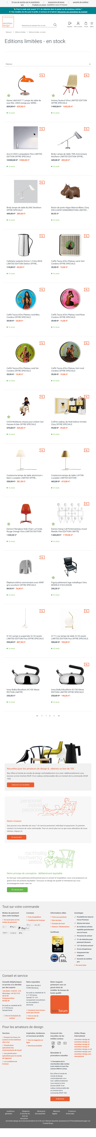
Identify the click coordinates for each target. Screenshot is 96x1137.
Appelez (69, 26)
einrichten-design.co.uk (83, 1049)
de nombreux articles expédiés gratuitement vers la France (84, 929)
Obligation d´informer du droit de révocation (25, 1115)
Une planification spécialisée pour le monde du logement (12, 1055)
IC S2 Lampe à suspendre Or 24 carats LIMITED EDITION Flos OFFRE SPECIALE (25, 637)
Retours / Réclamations (59, 927)
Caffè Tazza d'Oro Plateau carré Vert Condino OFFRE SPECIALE (68, 262)
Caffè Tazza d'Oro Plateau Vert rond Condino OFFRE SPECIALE (67, 369)
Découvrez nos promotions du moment (72, 12)
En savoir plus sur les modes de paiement (10, 921)
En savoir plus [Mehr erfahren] (17, 889)
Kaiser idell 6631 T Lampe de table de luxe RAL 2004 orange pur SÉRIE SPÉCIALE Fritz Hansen (24, 101)
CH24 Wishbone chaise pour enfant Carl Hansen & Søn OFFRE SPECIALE (25, 423)
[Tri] (48, 64)
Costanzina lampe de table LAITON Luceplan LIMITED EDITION (67, 476)
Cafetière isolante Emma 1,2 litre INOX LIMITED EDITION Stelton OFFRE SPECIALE (24, 262)
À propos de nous (57, 923)
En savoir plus (17, 837)
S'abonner (60, 1098)
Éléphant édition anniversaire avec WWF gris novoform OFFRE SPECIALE (25, 583)
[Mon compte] (69, 24)
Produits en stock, (39, 5)
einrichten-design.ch (82, 1044)
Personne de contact (83, 935)
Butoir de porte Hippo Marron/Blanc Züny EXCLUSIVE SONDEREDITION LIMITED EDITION (70, 208)
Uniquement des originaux (81, 954)
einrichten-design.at (81, 1042)
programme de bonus (56, 2)
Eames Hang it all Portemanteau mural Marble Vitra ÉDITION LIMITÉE (69, 530)
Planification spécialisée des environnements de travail (12, 1047)
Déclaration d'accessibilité (40, 1112)
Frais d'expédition (33, 917)
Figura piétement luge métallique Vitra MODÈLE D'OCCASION (69, 583)
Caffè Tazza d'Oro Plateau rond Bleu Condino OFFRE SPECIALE (23, 316)
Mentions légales (56, 1112)
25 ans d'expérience (82, 949)
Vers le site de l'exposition (32, 1017)
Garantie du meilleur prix (83, 960)
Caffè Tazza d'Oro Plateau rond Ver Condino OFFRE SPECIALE (23, 369)
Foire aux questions (58, 917)
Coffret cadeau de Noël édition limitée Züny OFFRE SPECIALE (69, 423)
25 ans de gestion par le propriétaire (25, 2)
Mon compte (78, 26)
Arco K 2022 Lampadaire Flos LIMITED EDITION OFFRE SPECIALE (24, 155)
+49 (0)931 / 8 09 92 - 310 (11, 991)
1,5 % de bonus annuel (83, 945)
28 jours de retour (82, 923)
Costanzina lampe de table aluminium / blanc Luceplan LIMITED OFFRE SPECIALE (25, 476)
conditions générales (9, 1112)
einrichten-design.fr (81, 1047)
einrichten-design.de (82, 1039)
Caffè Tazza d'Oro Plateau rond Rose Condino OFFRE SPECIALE (68, 316)
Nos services (55, 920)
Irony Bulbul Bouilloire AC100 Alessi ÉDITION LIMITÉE (23, 691)
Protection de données (71, 1112)
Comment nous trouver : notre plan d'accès (36, 1011)
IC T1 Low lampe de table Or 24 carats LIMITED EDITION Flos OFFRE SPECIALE (69, 637)
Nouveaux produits (34, 1046)
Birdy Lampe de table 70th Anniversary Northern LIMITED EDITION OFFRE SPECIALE (69, 155)
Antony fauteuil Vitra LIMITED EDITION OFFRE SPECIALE (69, 101)
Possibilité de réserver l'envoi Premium (83, 918)
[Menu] (92, 24)
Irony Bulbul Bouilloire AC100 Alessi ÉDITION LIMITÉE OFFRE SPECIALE (67, 691)
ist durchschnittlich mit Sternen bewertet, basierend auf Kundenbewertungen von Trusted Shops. (48, 1122)
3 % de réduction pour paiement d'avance (83, 941)
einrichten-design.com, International (82, 1055)
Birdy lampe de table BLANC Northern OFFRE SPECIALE (24, 208)
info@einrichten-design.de (8, 999)
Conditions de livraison (35, 920)
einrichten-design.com (82, 1051)
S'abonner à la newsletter (21, 785)
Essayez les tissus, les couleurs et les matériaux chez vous (11, 1039)
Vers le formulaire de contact (12, 1016)
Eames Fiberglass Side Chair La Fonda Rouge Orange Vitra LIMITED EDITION (24, 530)
